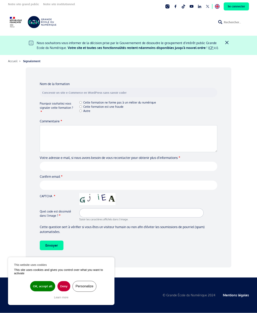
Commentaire (50, 121)
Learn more (61, 297)
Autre (86, 111)
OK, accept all (42, 286)
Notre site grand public (23, 4)
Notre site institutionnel (59, 4)
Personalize (84, 286)
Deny (63, 286)
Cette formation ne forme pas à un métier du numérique (119, 102)
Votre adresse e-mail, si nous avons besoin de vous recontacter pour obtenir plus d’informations (109, 158)
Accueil (12, 61)
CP (211, 48)
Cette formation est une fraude (103, 106)
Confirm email (50, 177)
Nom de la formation (55, 84)
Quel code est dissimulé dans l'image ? (55, 213)
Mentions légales (236, 295)
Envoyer (51, 245)
